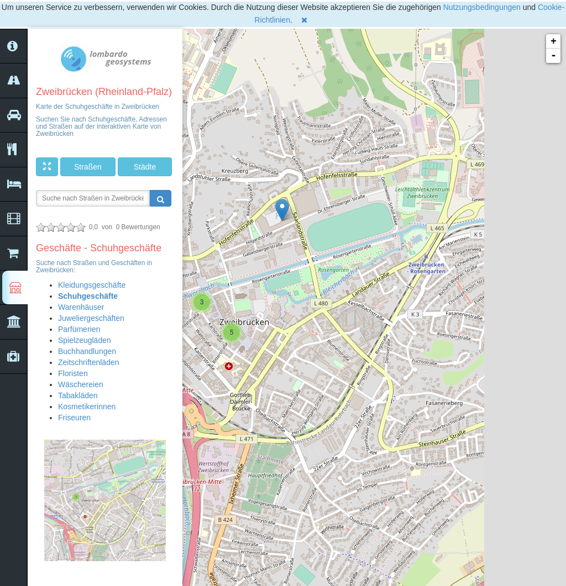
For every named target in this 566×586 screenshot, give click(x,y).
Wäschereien (80, 384)
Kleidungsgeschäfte (91, 285)
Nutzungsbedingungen (482, 7)
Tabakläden (78, 395)
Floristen (73, 373)
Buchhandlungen (87, 351)
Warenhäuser (81, 307)
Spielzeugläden (84, 340)
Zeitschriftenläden (88, 362)
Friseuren (74, 417)
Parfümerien (79, 329)
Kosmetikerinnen (87, 406)
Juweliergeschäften (91, 318)
